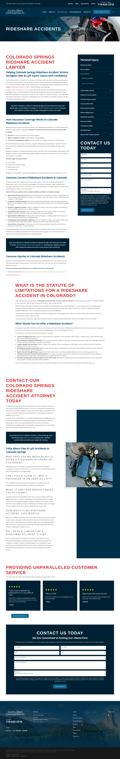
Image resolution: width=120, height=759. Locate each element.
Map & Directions (38, 722)
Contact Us (76, 736)
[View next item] (9, 616)
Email (82, 170)
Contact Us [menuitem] (87, 12)
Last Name (84, 159)
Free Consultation (102, 12)
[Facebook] (108, 715)
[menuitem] (96, 65)
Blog (77, 4)
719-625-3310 (106, 4)
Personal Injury (77, 718)
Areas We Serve (77, 721)
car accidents (10, 85)
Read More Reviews (20, 616)
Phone (82, 164)
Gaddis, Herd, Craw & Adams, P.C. (17, 90)
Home (75, 715)
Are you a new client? (86, 175)
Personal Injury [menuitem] (62, 12)
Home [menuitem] (44, 12)
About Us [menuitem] (52, 12)
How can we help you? (86, 180)
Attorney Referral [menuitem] (75, 12)
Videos (93, 4)
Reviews (70, 4)
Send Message (87, 210)
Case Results (85, 4)
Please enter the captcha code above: (90, 191)
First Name (84, 154)
